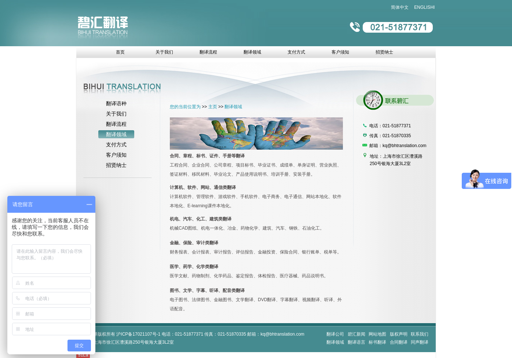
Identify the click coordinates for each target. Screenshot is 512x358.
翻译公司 (335, 334)
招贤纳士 (116, 165)
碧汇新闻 (356, 334)
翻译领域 (116, 134)
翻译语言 (356, 342)
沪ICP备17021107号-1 (138, 334)
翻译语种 (116, 103)
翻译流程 (116, 124)
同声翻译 (419, 342)
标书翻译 (377, 342)
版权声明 (398, 334)
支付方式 (116, 144)
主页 (212, 106)
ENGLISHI (424, 7)
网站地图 (377, 334)
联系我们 (419, 334)
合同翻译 (398, 342)
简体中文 (400, 7)
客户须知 (116, 155)
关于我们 (116, 114)
